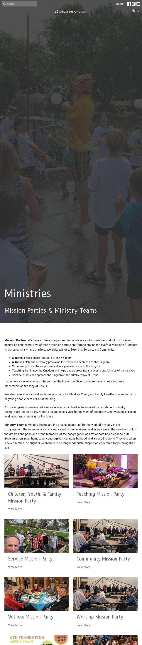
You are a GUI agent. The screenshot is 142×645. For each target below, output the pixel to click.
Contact (119, 3)
